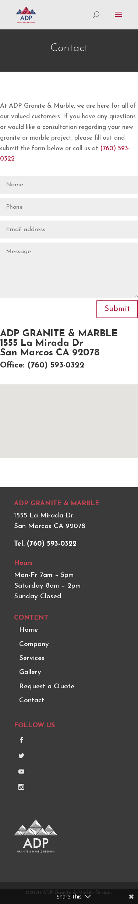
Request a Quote (46, 686)
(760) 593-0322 (55, 365)
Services (32, 658)
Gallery (30, 672)
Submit (117, 309)
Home (28, 630)
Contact (31, 700)
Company (34, 644)
